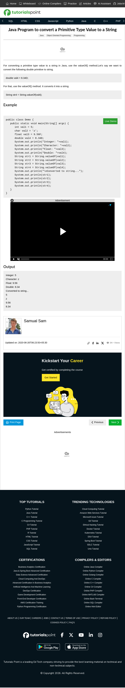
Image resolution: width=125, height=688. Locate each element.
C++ (106, 21)
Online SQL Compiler (93, 603)
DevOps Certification (32, 591)
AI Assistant (102, 3)
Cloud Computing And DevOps (32, 579)
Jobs (117, 3)
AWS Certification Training (32, 603)
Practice (70, 3)
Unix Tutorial (93, 549)
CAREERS (36, 619)
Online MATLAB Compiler (93, 595)
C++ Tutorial (32, 517)
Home (11, 3)
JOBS (46, 619)
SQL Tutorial (31, 549)
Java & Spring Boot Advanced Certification (32, 571)
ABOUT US (12, 619)
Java (83, 21)
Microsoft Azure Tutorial (93, 517)
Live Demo (110, 121)
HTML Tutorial (32, 537)
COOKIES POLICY (58, 623)
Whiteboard (27, 3)
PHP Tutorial (31, 529)
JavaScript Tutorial (32, 545)
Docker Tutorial (93, 529)
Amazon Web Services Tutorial (93, 513)
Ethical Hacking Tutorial (93, 525)
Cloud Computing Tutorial (93, 509)
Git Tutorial (93, 521)
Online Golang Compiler (93, 575)
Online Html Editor (93, 607)
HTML (24, 21)
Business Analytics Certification (31, 567)
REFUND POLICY (108, 619)
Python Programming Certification (31, 607)
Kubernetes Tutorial (93, 533)
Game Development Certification (32, 595)
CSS (37, 21)
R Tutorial (32, 533)
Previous (95, 422)
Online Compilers (49, 3)
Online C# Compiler (93, 587)
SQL (10, 21)
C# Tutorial (32, 525)
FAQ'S (72, 623)
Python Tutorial (31, 509)
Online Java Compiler (93, 567)
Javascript (53, 21)
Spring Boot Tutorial (93, 541)
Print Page (14, 422)
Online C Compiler (93, 579)
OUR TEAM (25, 619)
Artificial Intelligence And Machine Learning (31, 587)
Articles (85, 3)
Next (115, 422)
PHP (118, 21)
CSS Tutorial (31, 541)
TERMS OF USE (72, 619)
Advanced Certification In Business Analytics (32, 583)
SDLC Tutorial (93, 545)
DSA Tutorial (93, 537)
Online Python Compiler (93, 571)
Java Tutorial (31, 513)
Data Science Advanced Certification (32, 575)
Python (69, 21)
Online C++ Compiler (93, 583)
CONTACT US (57, 619)
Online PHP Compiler (93, 591)
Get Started (51, 377)
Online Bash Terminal (93, 599)
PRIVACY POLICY (90, 619)
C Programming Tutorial (31, 521)
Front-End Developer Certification (31, 599)
